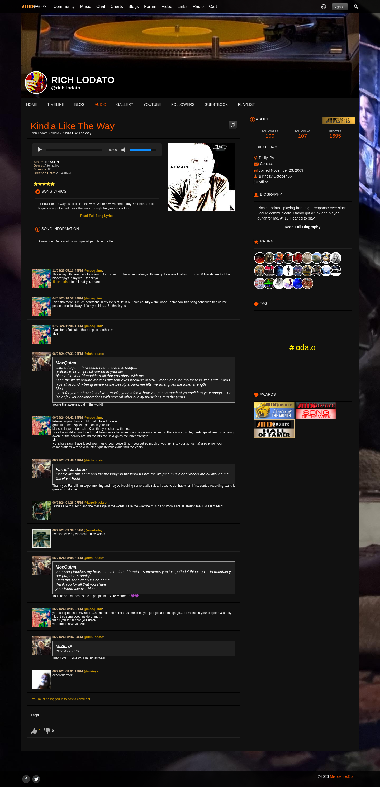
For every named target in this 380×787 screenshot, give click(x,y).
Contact (266, 163)
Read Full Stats (265, 147)
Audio (55, 133)
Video (167, 6)
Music (85, 6)
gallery (124, 104)
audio (100, 104)
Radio (198, 6)
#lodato (303, 347)
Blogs (133, 6)
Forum (150, 6)
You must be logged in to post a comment (61, 699)
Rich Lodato (39, 133)
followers (182, 104)
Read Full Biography (302, 227)
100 (270, 134)
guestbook (216, 104)
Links (182, 6)
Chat (100, 6)
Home (31, 104)
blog (79, 104)
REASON (52, 162)
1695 (335, 134)
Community (64, 6)
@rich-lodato (65, 87)
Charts (117, 6)
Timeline (55, 104)
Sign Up (339, 7)
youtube (152, 104)
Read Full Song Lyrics (96, 216)
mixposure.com (343, 776)
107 (302, 134)
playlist (246, 104)
